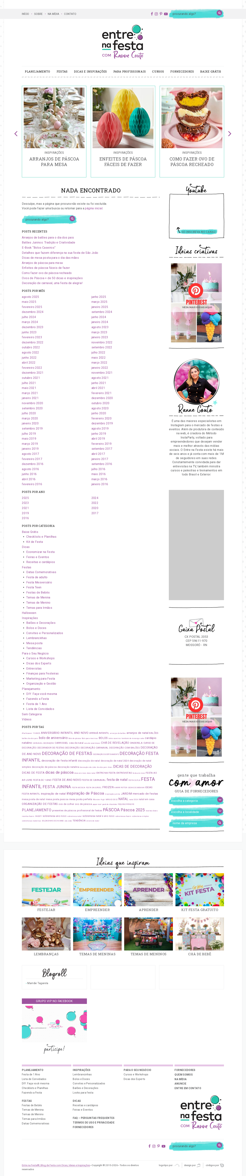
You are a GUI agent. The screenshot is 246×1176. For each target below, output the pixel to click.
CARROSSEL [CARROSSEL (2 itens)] (61, 743)
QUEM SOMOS (184, 1074)
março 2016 (99, 479)
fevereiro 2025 (32, 307)
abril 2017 (98, 454)
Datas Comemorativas (41, 572)
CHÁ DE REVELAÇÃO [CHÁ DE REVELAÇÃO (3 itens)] (115, 742)
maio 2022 (98, 357)
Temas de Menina (38, 597)
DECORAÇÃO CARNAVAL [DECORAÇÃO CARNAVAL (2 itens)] (95, 747)
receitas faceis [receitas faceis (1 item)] (28, 816)
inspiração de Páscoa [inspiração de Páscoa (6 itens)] (85, 793)
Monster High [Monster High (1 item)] (99, 799)
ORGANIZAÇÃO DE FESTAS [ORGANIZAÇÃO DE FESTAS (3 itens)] (40, 804)
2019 (25, 513)
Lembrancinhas (36, 638)
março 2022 (99, 362)
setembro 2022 (101, 347)
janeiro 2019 (30, 448)
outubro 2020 (100, 403)
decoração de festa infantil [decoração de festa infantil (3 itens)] (59, 760)
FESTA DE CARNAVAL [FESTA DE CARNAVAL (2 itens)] (94, 780)
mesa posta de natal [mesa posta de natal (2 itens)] (33, 799)
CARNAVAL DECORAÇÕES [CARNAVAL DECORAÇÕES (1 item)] (43, 743)
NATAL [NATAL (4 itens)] (123, 799)
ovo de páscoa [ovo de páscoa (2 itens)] (83, 804)
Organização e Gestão (41, 683)
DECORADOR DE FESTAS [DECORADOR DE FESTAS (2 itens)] (50, 747)
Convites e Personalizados (44, 633)
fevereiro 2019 (101, 443)
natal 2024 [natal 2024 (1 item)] (133, 799)
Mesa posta (34, 643)
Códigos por (215, 1165)
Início (25, 14)
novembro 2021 (102, 372)
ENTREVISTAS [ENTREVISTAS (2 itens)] (124, 772)
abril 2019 (98, 438)
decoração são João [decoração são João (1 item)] (88, 767)
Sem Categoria (32, 714)
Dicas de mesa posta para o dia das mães (50, 257)
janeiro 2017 (99, 459)
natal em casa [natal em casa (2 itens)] (146, 799)
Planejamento (37, 71)
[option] (54, 131)
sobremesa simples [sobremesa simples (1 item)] (140, 816)
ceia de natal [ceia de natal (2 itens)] (76, 743)
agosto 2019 (100, 428)
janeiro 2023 (99, 337)
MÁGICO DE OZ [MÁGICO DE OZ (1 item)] (112, 799)
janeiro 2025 (99, 307)
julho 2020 (29, 413)
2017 (94, 513)
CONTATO (70, 14)
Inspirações (30, 618)
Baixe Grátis (210, 71)
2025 (25, 498)
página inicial (94, 208)
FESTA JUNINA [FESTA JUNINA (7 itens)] (57, 786)
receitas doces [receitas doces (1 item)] (152, 811)
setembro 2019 (32, 428)
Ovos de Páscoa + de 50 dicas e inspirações (52, 278)
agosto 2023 (100, 327)
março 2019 (30, 443)
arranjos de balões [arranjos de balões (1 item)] (118, 733)
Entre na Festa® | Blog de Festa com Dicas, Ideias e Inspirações (56, 1165)
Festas (62, 71)
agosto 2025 (30, 297)
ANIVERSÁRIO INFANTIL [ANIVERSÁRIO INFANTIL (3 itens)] (57, 733)
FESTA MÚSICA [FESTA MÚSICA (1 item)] (78, 788)
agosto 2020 (100, 408)
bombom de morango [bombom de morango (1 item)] (131, 738)
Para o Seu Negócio (35, 653)
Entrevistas (34, 668)
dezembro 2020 (102, 398)
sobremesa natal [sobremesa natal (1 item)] (74, 816)
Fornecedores (182, 71)
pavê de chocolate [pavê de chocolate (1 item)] (109, 804)
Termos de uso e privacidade (93, 1122)
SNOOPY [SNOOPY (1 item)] (38, 816)
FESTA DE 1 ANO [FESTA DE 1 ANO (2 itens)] (42, 780)
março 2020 (30, 418)
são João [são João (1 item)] (68, 821)
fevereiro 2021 (101, 393)
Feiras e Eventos (37, 557)
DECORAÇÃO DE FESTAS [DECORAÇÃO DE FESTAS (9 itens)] (67, 753)
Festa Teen (33, 587)
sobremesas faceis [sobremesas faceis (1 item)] (123, 816)
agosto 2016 (30, 469)
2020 (94, 508)
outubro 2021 (31, 378)
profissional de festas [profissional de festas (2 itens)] (89, 810)
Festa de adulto (36, 577)
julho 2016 (98, 469)
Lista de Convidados (40, 709)
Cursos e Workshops (40, 658)
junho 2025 (98, 297)
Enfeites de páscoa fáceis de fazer (46, 268)
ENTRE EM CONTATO (188, 1088)
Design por (192, 1165)
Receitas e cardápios (40, 562)
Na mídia (180, 1079)
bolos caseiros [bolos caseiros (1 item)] (115, 738)
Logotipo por (169, 1165)
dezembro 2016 (32, 464)
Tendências (34, 648)
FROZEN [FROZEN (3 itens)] (108, 787)
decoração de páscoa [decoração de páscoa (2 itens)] (44, 767)
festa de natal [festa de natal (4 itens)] (117, 780)
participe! (54, 1049)
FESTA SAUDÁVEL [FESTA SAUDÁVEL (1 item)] (94, 788)
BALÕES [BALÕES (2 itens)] (153, 733)
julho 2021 (29, 383)
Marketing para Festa (40, 678)
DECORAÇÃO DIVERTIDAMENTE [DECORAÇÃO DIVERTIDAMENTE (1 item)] (106, 754)
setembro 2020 (32, 408)
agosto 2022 (30, 352)
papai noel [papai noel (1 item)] (97, 804)
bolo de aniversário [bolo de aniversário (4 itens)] (53, 738)
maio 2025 (29, 302)
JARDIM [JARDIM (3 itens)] (126, 793)
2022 (94, 503)
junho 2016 (29, 474)
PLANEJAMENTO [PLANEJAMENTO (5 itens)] (36, 810)
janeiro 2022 (99, 367)
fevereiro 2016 (32, 484)
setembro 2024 (101, 312)
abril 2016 (28, 479)
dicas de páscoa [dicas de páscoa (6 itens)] (59, 772)
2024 (94, 498)
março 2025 (99, 302)
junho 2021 (98, 383)
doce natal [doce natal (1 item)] (91, 773)
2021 (25, 508)
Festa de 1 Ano (36, 704)
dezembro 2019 (102, 423)
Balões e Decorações (40, 623)
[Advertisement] (196, 545)
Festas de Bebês (38, 592)
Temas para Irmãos (39, 607)
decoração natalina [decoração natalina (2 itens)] (68, 767)
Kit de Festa (34, 542)
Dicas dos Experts (38, 663)
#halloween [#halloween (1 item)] (27, 733)
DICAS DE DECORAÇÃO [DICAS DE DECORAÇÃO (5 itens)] (132, 766)
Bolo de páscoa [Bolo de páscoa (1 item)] (75, 738)
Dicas (26, 547)
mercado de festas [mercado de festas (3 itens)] (145, 793)
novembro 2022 (102, 342)
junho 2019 (98, 433)
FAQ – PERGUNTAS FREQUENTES (93, 1118)
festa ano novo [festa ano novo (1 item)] (139, 773)
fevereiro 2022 (32, 367)
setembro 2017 (101, 448)
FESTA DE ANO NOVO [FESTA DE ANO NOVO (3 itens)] (66, 780)
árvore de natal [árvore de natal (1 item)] (93, 821)
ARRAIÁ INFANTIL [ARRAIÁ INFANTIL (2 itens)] (99, 733)
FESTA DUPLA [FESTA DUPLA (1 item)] (134, 780)
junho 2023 (29, 332)
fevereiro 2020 (101, 418)
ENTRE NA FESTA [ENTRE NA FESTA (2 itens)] (106, 772)
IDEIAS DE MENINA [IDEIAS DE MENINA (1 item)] (136, 788)
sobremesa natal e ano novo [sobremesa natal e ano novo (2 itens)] (98, 816)
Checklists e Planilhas (41, 536)
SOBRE (38, 14)
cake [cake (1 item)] (142, 738)
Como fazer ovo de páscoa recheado (47, 273)
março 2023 (99, 332)
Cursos (158, 71)
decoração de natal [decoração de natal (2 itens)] (89, 760)
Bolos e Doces (36, 628)
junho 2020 (98, 413)
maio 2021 (29, 388)
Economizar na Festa (40, 552)
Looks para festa (83, 1092)
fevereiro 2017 (32, 459)
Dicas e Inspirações (90, 71)
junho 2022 (29, 357)
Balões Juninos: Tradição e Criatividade (48, 242)
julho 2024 (29, 317)
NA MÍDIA (53, 14)
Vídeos (26, 719)
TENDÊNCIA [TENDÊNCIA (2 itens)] (79, 820)
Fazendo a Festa (37, 699)
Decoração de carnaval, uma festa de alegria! (52, 283)
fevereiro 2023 (32, 337)
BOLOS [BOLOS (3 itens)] (103, 738)
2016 (25, 518)
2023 (25, 503)
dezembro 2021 (32, 372)
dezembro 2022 (32, 342)
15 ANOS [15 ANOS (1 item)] (36, 733)
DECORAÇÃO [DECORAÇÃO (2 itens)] (72, 747)
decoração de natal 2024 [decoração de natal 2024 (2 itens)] (115, 760)
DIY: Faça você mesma (41, 694)
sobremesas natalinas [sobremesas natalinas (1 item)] (31, 821)
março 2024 (30, 322)
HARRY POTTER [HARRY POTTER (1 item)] (120, 788)
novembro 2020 (32, 403)
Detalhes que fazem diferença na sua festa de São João (60, 253)
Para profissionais (129, 71)
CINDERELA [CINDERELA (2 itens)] (136, 743)
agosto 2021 (100, 378)
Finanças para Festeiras (42, 673)
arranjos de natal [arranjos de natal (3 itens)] (137, 733)
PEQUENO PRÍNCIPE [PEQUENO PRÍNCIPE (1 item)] (126, 804)
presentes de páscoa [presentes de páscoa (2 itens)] (64, 810)
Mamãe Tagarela (37, 983)
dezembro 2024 (32, 312)
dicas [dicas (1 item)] (110, 767)
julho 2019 (29, 433)
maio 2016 (98, 474)
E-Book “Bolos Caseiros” (38, 247)
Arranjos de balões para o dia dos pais (48, 237)
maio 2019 (29, 438)
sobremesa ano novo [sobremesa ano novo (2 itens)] (55, 816)
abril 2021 (98, 388)
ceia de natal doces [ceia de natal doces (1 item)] (92, 743)
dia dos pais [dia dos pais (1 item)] (102, 767)
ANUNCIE (180, 1083)
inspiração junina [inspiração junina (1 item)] (112, 794)
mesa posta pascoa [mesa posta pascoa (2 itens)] (57, 799)
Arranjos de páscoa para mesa (42, 263)
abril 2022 (28, 362)
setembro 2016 (101, 464)
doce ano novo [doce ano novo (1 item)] (80, 773)
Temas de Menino (38, 602)
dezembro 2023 (32, 327)
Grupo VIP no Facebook (54, 1001)
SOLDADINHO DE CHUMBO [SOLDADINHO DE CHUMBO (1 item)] (53, 821)
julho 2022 (98, 352)
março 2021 (30, 393)
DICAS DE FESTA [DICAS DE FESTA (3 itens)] (33, 772)
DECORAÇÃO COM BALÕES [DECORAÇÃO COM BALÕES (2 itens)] (124, 747)
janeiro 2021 (30, 398)
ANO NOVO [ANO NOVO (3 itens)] (81, 733)
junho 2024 (98, 317)
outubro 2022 (31, 347)
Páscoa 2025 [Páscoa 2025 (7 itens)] (133, 810)
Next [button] (230, 131)
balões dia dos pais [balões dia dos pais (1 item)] (30, 738)
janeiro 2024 (99, 322)
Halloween (29, 613)
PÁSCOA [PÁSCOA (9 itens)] (111, 809)
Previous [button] (16, 131)
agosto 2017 (30, 454)
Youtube (196, 191)
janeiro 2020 (30, 423)
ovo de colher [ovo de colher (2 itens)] (66, 804)
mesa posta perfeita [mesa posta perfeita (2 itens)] (80, 799)
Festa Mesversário (39, 582)
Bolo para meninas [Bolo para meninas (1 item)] (90, 738)
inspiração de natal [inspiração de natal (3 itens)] (53, 793)
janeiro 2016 (99, 484)
